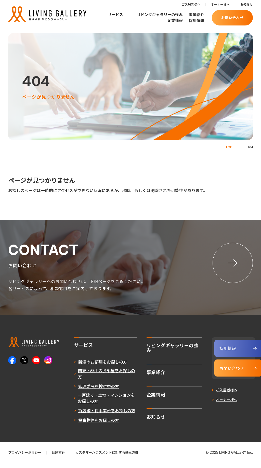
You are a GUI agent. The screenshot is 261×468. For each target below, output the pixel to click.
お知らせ (246, 4)
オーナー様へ (220, 4)
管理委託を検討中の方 (88, 391)
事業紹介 (196, 14)
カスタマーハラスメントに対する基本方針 (106, 457)
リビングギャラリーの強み (160, 14)
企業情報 (175, 20)
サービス (115, 15)
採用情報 (196, 20)
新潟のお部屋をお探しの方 (92, 367)
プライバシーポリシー (24, 457)
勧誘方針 (58, 457)
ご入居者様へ (190, 4)
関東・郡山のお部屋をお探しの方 (96, 379)
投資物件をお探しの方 (88, 425)
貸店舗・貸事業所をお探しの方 (96, 416)
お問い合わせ (232, 17)
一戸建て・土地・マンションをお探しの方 (96, 403)
